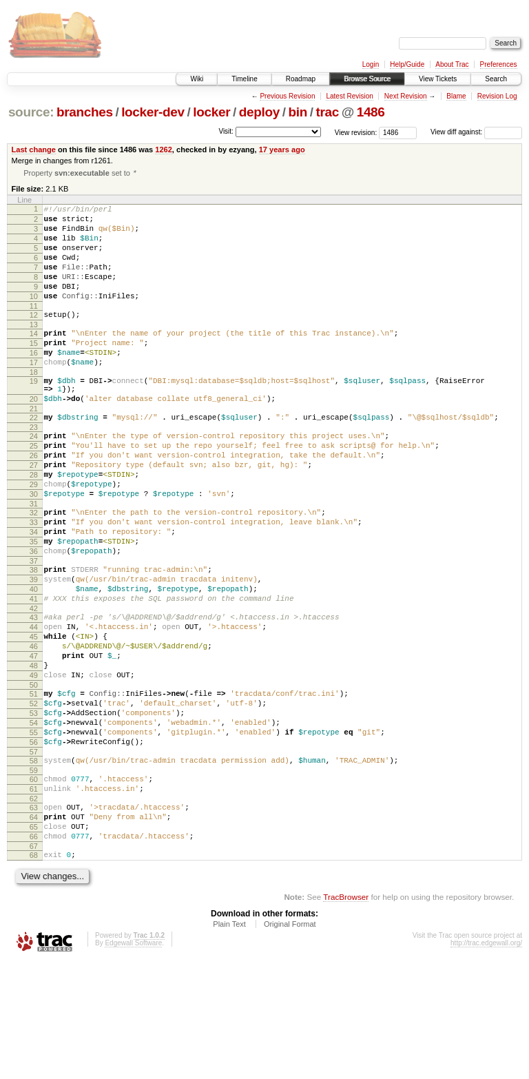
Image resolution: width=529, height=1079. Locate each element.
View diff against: (476, 132)
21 (34, 447)
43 (34, 691)
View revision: (356, 132)
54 (34, 817)
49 (34, 761)
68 (34, 970)
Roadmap (300, 79)
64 (34, 926)
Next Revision (405, 96)
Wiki (196, 79)
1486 (371, 112)
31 (34, 559)
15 (34, 369)
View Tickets (438, 79)
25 (34, 488)
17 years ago (282, 149)
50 (34, 773)
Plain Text (229, 1041)
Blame (456, 96)
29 (34, 535)
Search (496, 79)
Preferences (498, 64)
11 (34, 328)
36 (34, 614)
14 (34, 357)
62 (34, 905)
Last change (34, 149)
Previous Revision (287, 96)
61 (34, 894)
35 (34, 603)
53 (34, 805)
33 (34, 579)
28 (34, 524)
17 (34, 393)
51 (34, 782)
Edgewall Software (133, 1060)
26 (34, 500)
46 (34, 726)
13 (34, 349)
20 (34, 435)
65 (34, 938)
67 (34, 961)
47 (34, 738)
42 (34, 682)
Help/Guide (407, 64)
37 (34, 626)
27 (34, 512)
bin (297, 112)
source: (31, 112)
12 (34, 337)
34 (34, 591)
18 (34, 404)
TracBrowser (346, 1013)
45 (34, 714)
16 (34, 381)
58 (34, 861)
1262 (163, 149)
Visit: (226, 131)
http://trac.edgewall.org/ (486, 1060)
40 (34, 659)
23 (34, 468)
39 (34, 647)
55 (34, 829)
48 (34, 750)
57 (34, 852)
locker (211, 112)
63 (34, 914)
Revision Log (497, 96)
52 (34, 794)
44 (34, 703)
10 (34, 316)
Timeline (244, 79)
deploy (259, 112)
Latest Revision (349, 96)
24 (34, 477)
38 (34, 635)
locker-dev (153, 112)
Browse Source (367, 79)
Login (370, 64)
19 (34, 413)
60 (34, 882)
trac (327, 112)
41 (34, 670)
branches (84, 112)
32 (34, 568)
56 (34, 840)
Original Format (290, 1041)
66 (34, 949)
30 (34, 547)
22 (34, 456)
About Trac (451, 64)
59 (34, 873)
